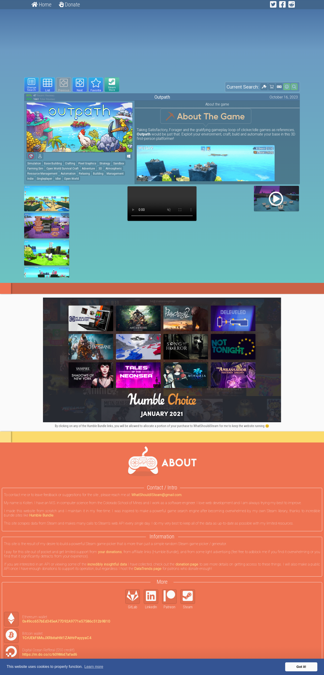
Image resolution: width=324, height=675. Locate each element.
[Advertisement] (162, 43)
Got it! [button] (301, 667)
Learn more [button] (93, 667)
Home (41, 4)
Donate (69, 4)
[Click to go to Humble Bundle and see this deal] (162, 360)
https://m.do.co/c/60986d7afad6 (49, 654)
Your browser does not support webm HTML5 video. (162, 203)
